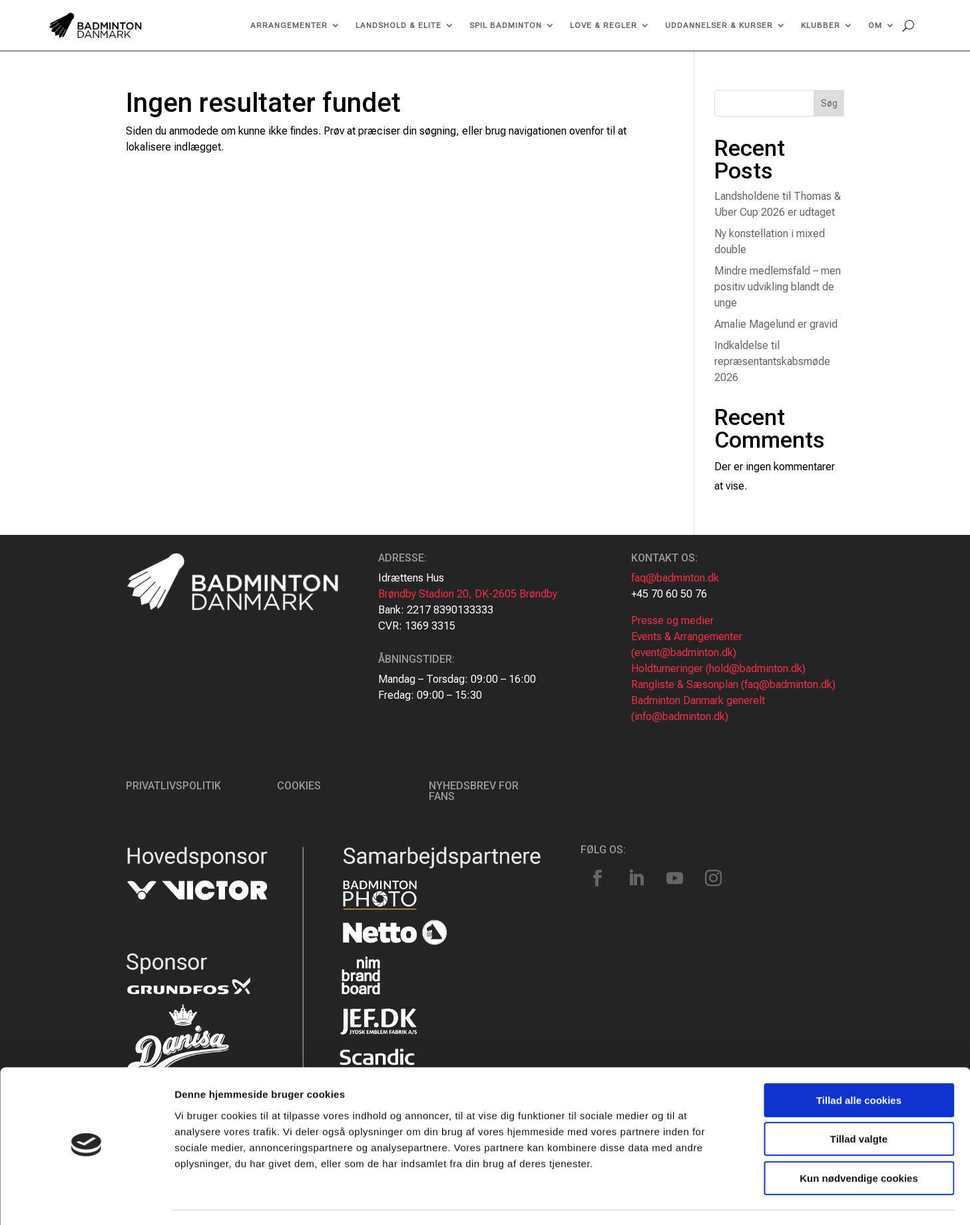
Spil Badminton (505, 25)
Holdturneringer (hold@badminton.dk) (718, 668)
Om (875, 25)
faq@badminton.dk (675, 578)
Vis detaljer (692, 1198)
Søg (829, 103)
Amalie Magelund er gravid (776, 324)
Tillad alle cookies (858, 1062)
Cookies (299, 785)
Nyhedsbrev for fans (474, 791)
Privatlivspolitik (173, 785)
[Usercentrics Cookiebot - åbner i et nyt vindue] (86, 1199)
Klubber (820, 25)
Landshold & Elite (398, 25)
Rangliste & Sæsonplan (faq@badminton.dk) (733, 684)
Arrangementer (289, 25)
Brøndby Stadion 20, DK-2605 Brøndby (467, 594)
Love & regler (603, 25)
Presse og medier (672, 620)
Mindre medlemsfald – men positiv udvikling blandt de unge (777, 286)
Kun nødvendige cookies (859, 1140)
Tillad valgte (858, 1101)
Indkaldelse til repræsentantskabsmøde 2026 (772, 361)
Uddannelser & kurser (719, 25)
